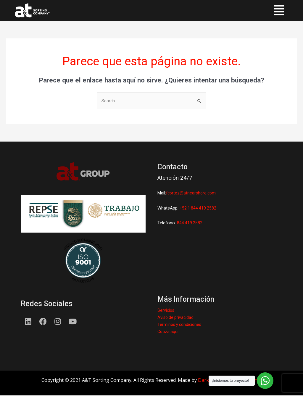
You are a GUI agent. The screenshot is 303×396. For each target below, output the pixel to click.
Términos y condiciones (180, 325)
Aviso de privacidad (176, 318)
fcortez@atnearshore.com (192, 193)
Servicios (166, 311)
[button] (279, 10)
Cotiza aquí (168, 332)
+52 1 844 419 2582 (199, 208)
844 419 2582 (190, 223)
